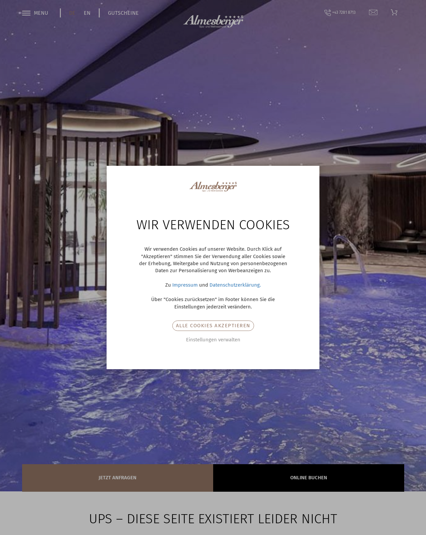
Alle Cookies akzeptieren (213, 326)
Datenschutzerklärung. (235, 285)
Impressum (185, 285)
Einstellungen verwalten (213, 340)
